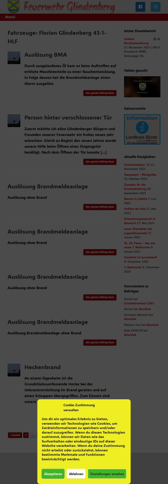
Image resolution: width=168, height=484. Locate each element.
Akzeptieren (53, 474)
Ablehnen (76, 474)
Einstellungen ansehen (107, 474)
